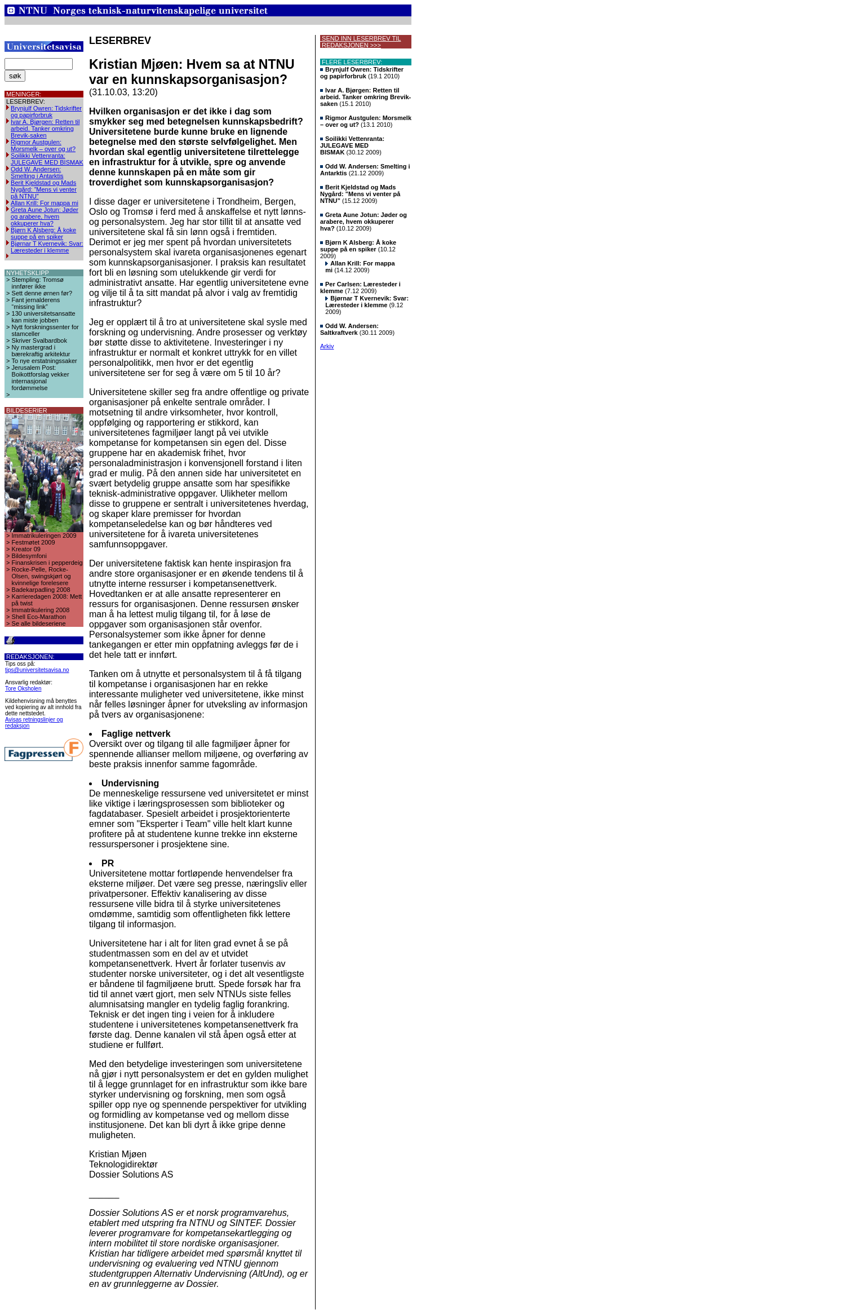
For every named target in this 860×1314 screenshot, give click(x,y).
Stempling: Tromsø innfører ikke (38, 283)
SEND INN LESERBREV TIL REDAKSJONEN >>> (360, 41)
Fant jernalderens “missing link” (36, 303)
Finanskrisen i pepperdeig (47, 562)
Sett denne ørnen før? (42, 293)
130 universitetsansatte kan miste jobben (44, 317)
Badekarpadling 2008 (41, 589)
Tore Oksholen (23, 688)
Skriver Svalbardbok (39, 340)
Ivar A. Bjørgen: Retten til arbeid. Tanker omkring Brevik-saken (45, 128)
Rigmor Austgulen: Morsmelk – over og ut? (43, 145)
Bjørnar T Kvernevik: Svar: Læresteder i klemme (47, 247)
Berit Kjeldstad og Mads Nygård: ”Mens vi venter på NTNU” (44, 189)
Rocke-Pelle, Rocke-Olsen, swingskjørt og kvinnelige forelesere (41, 576)
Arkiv (327, 346)
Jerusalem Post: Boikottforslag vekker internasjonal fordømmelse (40, 377)
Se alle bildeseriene (39, 623)
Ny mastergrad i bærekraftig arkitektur (41, 350)
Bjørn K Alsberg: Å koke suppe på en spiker (43, 233)
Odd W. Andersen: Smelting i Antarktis (37, 172)
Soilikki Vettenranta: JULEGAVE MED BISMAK (47, 159)
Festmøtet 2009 (33, 542)
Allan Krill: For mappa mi (44, 203)
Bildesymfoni (29, 555)
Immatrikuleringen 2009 (44, 535)
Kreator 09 (26, 549)
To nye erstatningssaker (44, 360)
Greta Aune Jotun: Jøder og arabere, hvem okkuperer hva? (44, 216)
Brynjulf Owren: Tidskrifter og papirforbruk (46, 111)
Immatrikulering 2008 (41, 610)
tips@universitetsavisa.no (37, 670)
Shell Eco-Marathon (39, 616)
